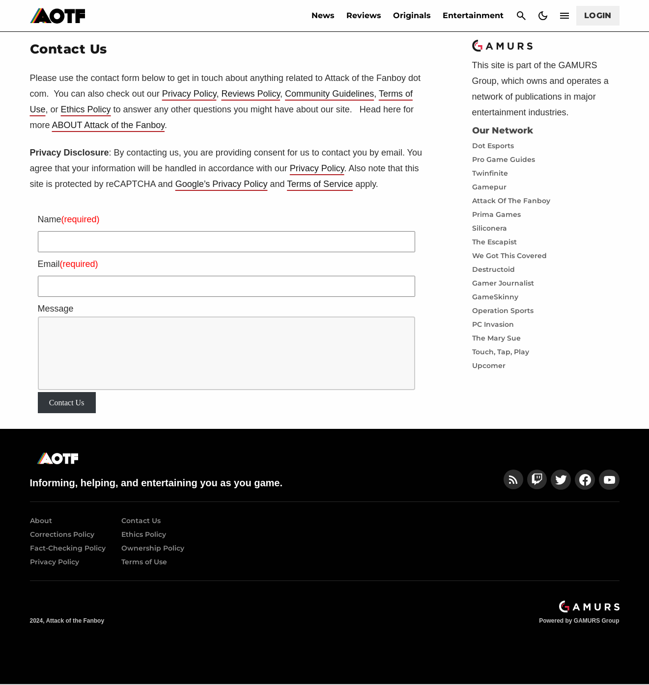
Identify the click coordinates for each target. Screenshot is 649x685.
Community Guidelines (329, 94)
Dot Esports (493, 145)
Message (56, 309)
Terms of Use (144, 561)
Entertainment (473, 15)
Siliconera (489, 228)
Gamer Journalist (503, 283)
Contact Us (67, 402)
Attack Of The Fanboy (511, 200)
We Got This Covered (509, 255)
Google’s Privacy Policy (221, 184)
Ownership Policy (152, 548)
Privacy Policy (189, 94)
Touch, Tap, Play (500, 351)
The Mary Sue (496, 338)
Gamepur (489, 187)
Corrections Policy (62, 534)
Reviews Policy (250, 94)
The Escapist (494, 241)
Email (68, 264)
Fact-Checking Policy (68, 548)
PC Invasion (493, 324)
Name (69, 219)
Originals (412, 15)
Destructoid (493, 269)
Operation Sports (503, 310)
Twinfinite (490, 173)
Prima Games (496, 214)
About (41, 520)
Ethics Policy (86, 109)
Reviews (363, 15)
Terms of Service (320, 184)
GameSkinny (495, 296)
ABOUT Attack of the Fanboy (108, 125)
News (323, 15)
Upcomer (489, 365)
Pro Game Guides (503, 159)
